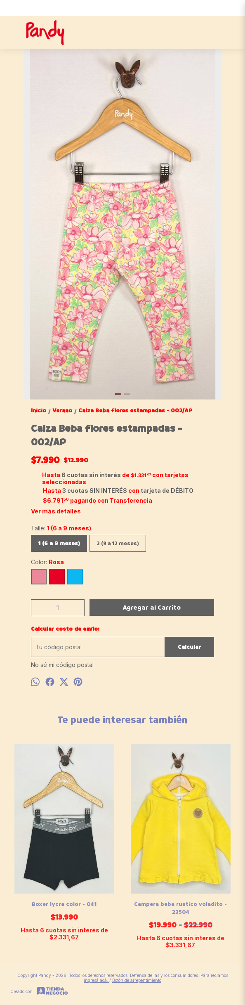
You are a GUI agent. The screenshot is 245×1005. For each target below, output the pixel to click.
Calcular (189, 647)
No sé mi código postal (62, 664)
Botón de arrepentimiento (136, 980)
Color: (47, 561)
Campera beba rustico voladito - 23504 (180, 908)
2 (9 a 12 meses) (118, 543)
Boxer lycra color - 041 (64, 904)
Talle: (61, 528)
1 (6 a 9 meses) (59, 543)
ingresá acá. (96, 980)
